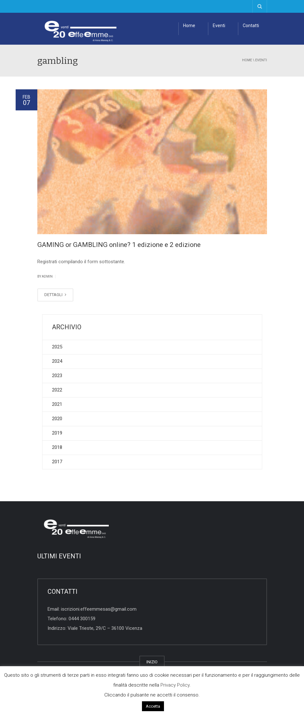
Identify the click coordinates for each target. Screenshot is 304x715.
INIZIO (152, 661)
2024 (57, 361)
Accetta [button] (153, 706)
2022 (57, 390)
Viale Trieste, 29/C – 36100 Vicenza (105, 628)
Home (189, 25)
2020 (57, 418)
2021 (57, 404)
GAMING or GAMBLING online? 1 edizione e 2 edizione (119, 245)
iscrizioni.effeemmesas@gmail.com (99, 609)
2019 (57, 433)
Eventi (219, 25)
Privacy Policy (174, 685)
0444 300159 (82, 619)
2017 (57, 462)
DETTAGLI (55, 294)
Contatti (251, 25)
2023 (57, 375)
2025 (57, 347)
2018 (57, 447)
